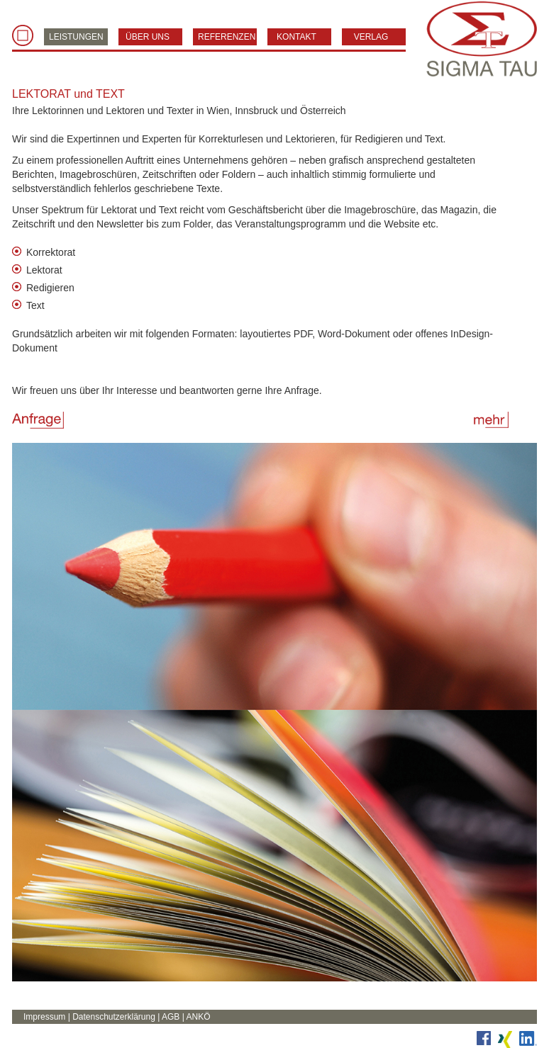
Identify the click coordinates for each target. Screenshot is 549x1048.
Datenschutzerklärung (113, 1017)
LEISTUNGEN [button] (76, 37)
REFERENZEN (226, 37)
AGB (170, 1017)
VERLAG (371, 37)
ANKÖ (198, 1017)
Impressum (44, 1017)
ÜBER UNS (148, 37)
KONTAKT (296, 37)
